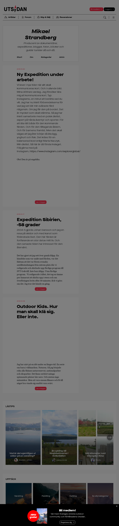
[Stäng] (116, 506)
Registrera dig (66, 522)
